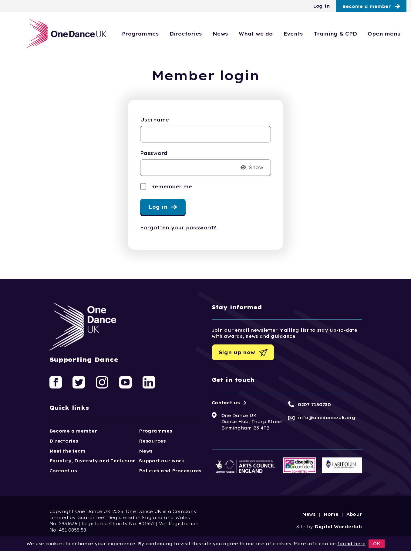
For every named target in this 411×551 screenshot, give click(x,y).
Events (293, 34)
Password (153, 153)
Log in (321, 6)
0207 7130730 (314, 404)
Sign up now (237, 352)
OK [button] (376, 543)
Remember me (171, 186)
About (354, 514)
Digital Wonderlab (338, 526)
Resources (152, 441)
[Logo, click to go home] (67, 33)
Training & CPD (335, 34)
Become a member (366, 6)
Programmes (140, 34)
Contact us (63, 471)
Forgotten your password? (178, 227)
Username (154, 120)
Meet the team (67, 451)
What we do (255, 34)
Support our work (161, 461)
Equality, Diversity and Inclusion (92, 461)
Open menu (384, 34)
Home (331, 514)
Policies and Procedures (170, 471)
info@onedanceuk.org (326, 417)
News (220, 34)
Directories (186, 34)
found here (351, 543)
